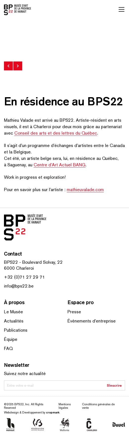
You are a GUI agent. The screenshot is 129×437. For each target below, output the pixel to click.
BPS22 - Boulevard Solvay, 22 (33, 262)
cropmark (53, 412)
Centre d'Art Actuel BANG (60, 165)
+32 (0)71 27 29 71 (24, 277)
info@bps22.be (19, 286)
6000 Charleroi (19, 268)
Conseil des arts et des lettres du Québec (55, 133)
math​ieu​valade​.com (85, 189)
